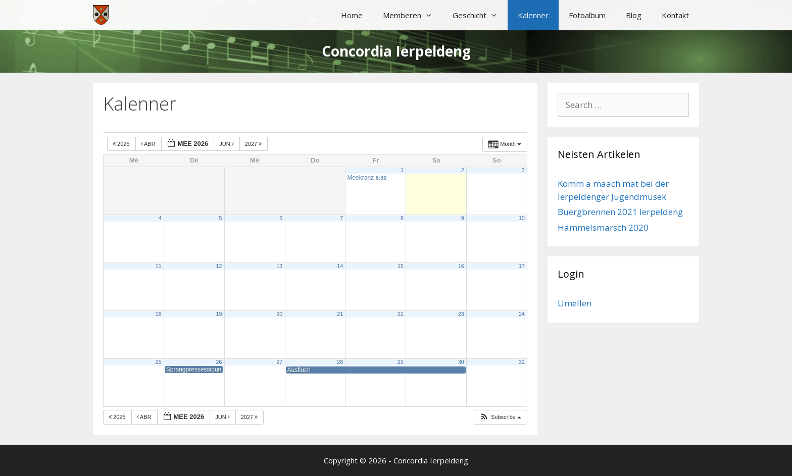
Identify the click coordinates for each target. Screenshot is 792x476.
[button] (500, 417)
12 (219, 266)
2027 (254, 144)
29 (401, 362)
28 (340, 362)
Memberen (412, 15)
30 (461, 362)
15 (401, 266)
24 (522, 314)
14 (340, 266)
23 (461, 314)
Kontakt (675, 15)
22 (401, 314)
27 (279, 362)
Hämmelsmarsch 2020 (603, 227)
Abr (149, 144)
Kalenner (533, 15)
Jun (227, 144)
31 (522, 362)
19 (219, 314)
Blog (633, 15)
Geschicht (480, 15)
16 (461, 266)
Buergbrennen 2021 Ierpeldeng (620, 212)
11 (159, 266)
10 (522, 218)
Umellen (574, 303)
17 (522, 266)
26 (219, 362)
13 (279, 266)
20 (279, 314)
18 (159, 314)
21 (340, 314)
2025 (122, 144)
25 (159, 362)
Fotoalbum (587, 15)
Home (352, 15)
